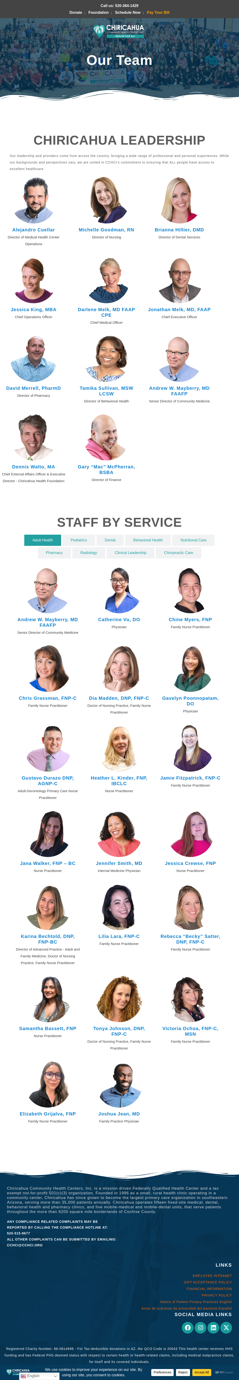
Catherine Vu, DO (119, 619)
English (30, 1376)
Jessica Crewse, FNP (190, 863)
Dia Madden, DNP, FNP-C (119, 698)
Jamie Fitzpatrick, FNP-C (190, 778)
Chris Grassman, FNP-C (48, 698)
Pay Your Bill (158, 12)
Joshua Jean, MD (119, 1113)
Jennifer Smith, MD (119, 863)
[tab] (42, 540)
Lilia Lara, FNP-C (119, 936)
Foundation (98, 12)
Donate (76, 12)
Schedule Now (128, 12)
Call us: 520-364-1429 (119, 6)
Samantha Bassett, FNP (48, 1028)
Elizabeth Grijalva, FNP (48, 1113)
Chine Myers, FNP (190, 619)
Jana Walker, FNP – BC (48, 863)
